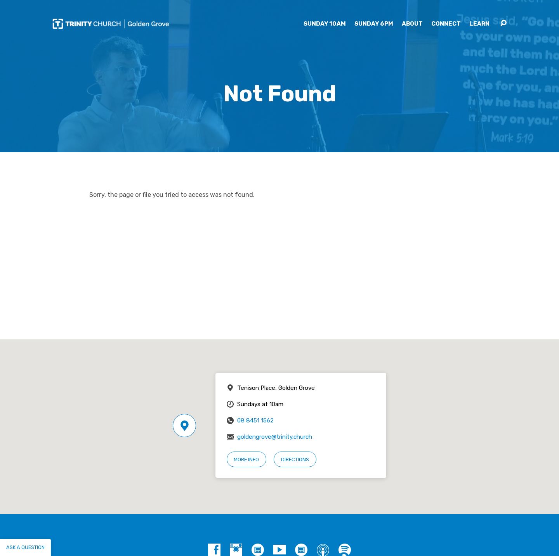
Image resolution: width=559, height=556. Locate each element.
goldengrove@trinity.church (274, 436)
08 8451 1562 (255, 420)
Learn (479, 24)
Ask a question (25, 547)
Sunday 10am (325, 24)
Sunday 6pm (373, 24)
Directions (295, 459)
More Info (246, 459)
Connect (446, 24)
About (412, 24)
